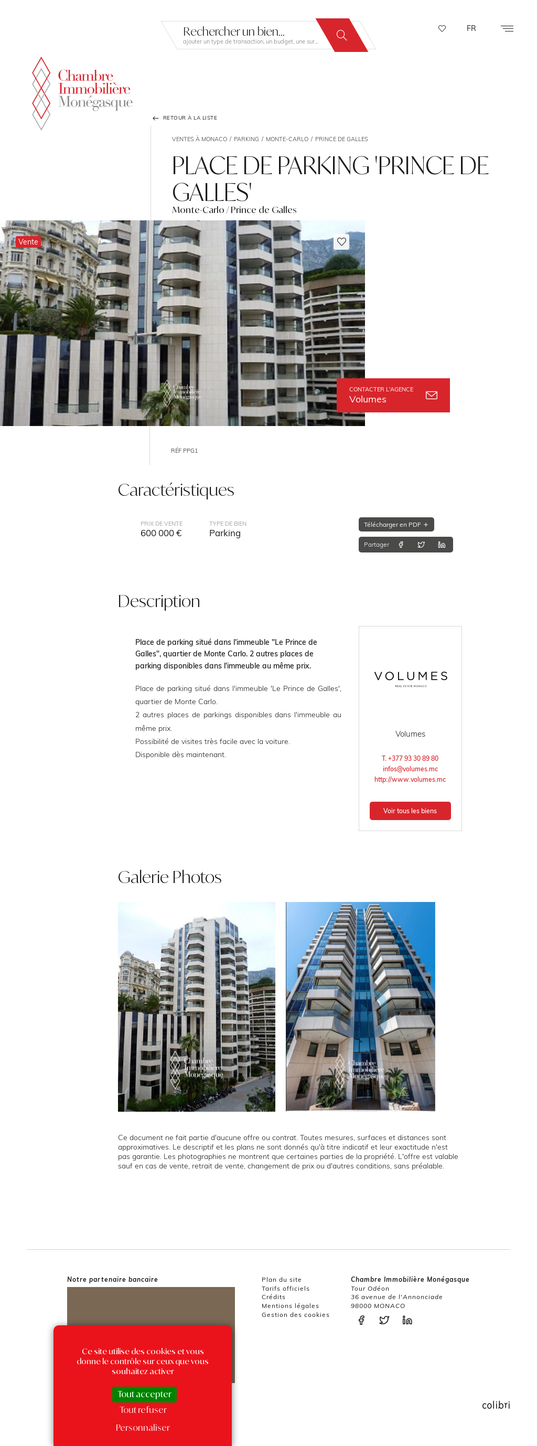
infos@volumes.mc (410, 769)
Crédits (274, 1297)
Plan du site (282, 1279)
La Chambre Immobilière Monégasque (82, 92)
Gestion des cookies (296, 1315)
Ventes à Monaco (199, 139)
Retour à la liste (184, 118)
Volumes (393, 395)
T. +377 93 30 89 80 (410, 758)
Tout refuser (143, 1410)
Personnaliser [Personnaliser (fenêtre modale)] (143, 1427)
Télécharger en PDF (396, 524)
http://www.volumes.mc (410, 779)
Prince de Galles (341, 139)
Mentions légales (290, 1306)
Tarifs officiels (286, 1288)
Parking (246, 139)
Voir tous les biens (410, 811)
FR (471, 28)
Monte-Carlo (287, 139)
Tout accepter (144, 1394)
